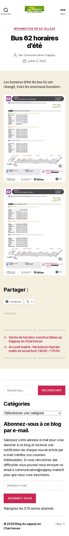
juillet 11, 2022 (37, 61)
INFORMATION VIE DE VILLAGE (34, 28)
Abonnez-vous (20, 498)
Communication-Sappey (39, 55)
